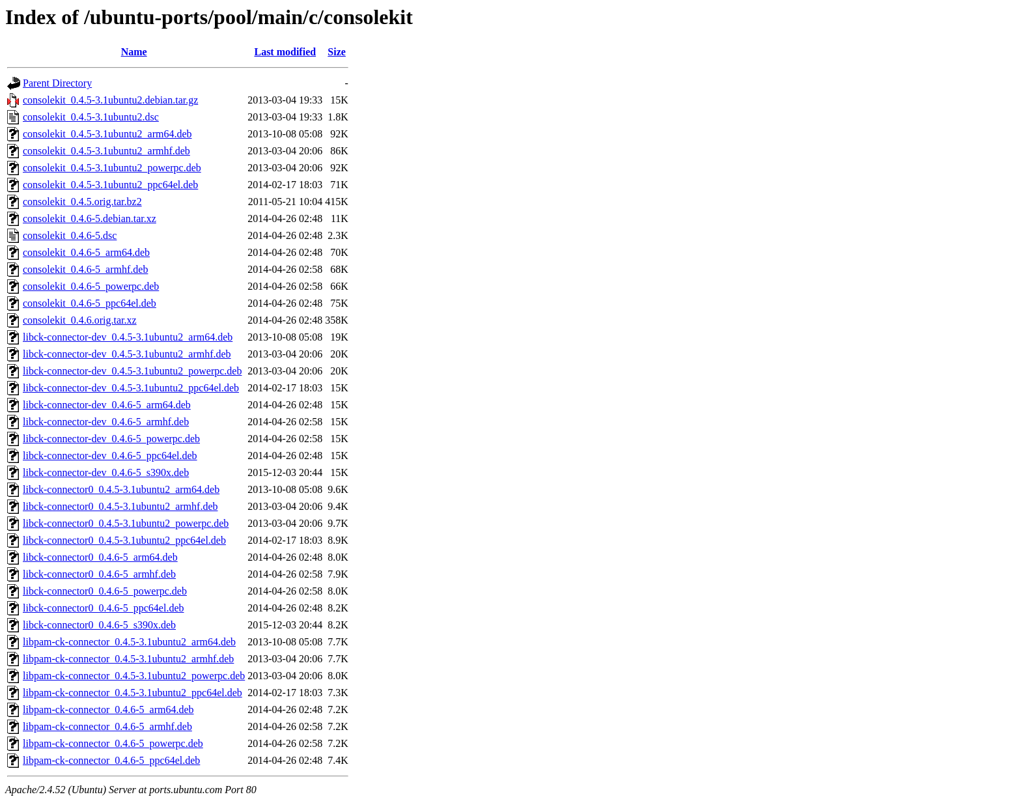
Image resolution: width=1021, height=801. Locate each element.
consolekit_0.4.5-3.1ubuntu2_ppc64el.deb (110, 184)
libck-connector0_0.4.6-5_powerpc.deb (105, 591)
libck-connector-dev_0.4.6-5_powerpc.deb (111, 438)
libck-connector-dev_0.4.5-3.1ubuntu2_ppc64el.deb (131, 387)
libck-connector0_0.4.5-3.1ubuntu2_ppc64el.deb (124, 540)
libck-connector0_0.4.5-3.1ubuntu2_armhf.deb (120, 506)
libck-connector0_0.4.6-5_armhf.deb (99, 574)
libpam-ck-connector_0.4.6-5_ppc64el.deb (111, 760)
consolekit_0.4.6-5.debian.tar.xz (89, 218)
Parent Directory (57, 83)
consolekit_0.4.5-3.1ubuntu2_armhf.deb (106, 150)
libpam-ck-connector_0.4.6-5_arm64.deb (108, 709)
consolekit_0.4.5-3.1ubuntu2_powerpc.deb (112, 167)
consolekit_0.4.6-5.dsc (70, 235)
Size (337, 51)
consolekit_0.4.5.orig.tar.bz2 (82, 201)
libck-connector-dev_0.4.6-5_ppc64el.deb (110, 455)
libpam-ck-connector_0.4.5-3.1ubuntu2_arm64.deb (129, 641)
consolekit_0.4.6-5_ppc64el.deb (89, 303)
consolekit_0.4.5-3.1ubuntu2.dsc (91, 116)
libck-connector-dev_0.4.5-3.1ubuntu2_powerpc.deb (132, 370)
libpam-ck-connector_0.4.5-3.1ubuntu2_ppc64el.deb (132, 692)
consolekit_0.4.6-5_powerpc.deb (91, 286)
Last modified (285, 51)
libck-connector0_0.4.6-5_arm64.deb (100, 557)
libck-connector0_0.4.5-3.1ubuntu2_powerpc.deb (126, 523)
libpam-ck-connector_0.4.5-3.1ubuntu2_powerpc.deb (134, 675)
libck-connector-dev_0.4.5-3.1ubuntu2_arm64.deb (127, 337)
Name (134, 51)
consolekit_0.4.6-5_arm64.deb (86, 252)
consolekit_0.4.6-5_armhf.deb (85, 269)
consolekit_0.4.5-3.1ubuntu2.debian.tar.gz (110, 99)
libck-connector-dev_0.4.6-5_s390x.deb (106, 472)
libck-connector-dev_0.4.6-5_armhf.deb (106, 421)
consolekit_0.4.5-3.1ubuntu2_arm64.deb (107, 133)
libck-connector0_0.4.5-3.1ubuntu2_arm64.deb (121, 489)
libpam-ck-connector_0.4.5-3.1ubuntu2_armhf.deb (128, 658)
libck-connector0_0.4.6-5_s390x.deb (99, 624)
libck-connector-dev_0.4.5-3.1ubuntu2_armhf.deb (127, 353)
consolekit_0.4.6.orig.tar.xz (80, 320)
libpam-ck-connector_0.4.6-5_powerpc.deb (113, 743)
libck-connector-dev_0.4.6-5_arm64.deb (107, 404)
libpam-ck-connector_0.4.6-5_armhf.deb (107, 726)
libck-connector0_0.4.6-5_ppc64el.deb (103, 607)
